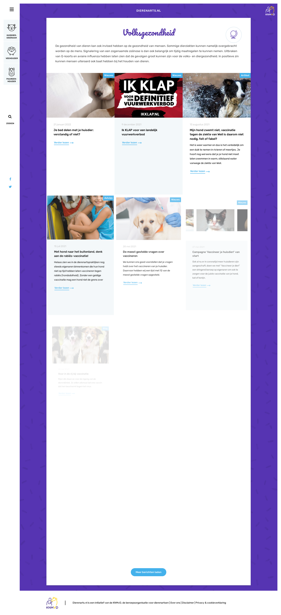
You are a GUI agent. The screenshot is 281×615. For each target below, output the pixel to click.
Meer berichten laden (148, 572)
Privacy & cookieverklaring (211, 602)
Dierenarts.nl (148, 10)
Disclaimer (188, 602)
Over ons (175, 602)
